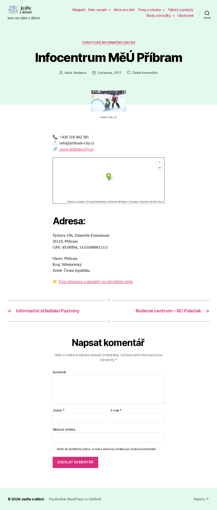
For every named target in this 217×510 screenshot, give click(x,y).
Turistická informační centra (108, 42)
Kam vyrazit (97, 10)
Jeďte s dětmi (32, 499)
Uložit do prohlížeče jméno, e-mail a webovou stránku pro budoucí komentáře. (107, 449)
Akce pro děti (124, 10)
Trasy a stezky (149, 10)
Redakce (80, 73)
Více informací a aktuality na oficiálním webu (96, 281)
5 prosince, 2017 (109, 73)
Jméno (59, 410)
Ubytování (185, 15)
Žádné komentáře (145, 73)
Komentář (59, 372)
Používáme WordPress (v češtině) (75, 499)
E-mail (116, 410)
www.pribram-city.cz (76, 149)
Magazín (79, 10)
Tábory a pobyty (180, 10)
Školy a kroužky (158, 15)
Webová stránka (64, 429)
